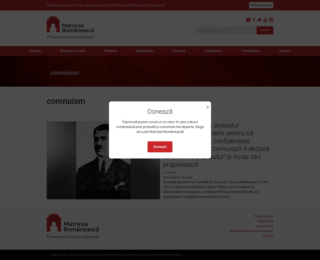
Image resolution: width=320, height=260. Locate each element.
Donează (160, 147)
